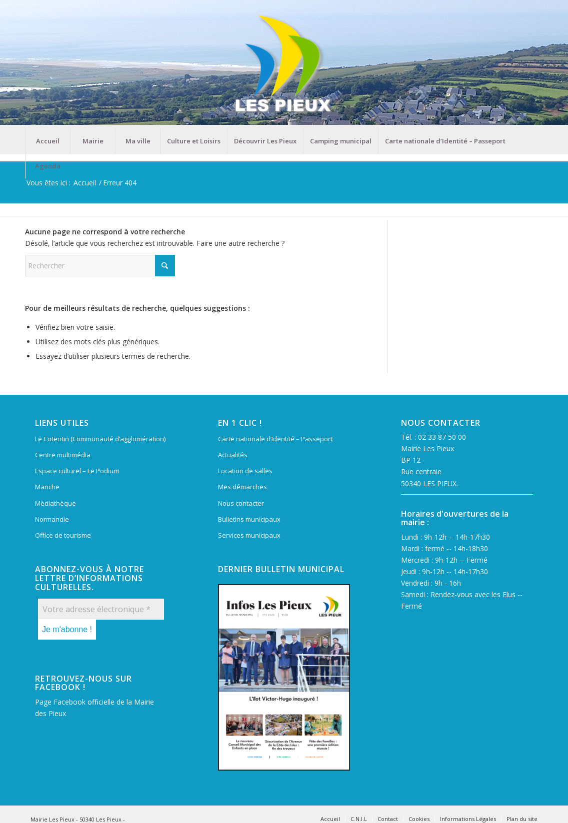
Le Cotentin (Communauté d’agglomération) (100, 438)
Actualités (233, 454)
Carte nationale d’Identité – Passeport (275, 438)
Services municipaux (249, 535)
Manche (47, 486)
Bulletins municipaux (249, 519)
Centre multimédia (62, 454)
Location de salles (245, 470)
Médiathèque (55, 503)
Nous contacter (241, 503)
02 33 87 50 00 (442, 437)
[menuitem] (47, 140)
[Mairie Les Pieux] (284, 64)
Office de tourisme (63, 535)
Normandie (52, 519)
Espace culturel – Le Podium (77, 470)
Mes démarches (242, 486)
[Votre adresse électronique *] (101, 609)
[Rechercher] (100, 265)
